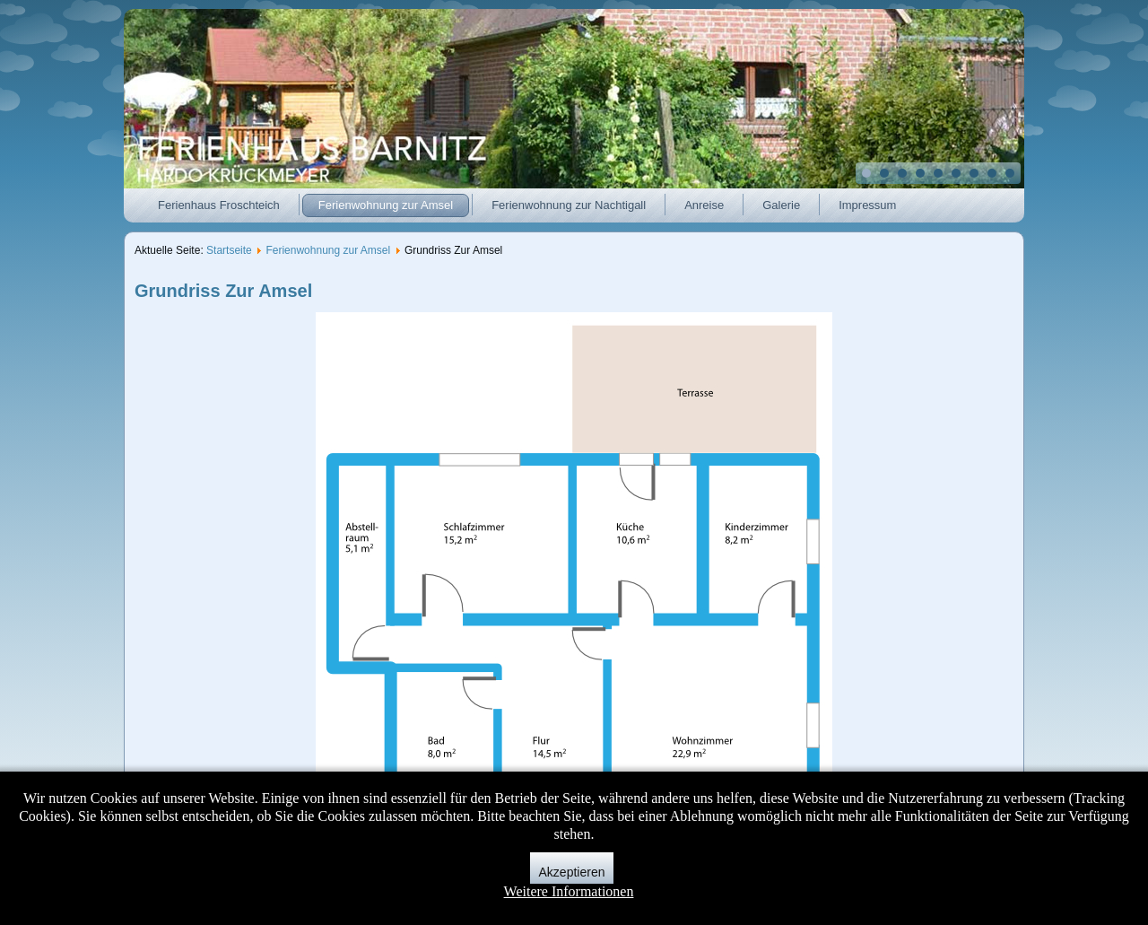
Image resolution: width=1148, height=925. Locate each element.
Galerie (781, 205)
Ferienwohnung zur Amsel (385, 205)
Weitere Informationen (569, 891)
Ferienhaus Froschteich (219, 205)
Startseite (229, 250)
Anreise (704, 205)
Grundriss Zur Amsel (223, 291)
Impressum (867, 205)
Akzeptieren (572, 872)
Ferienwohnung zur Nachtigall (568, 205)
